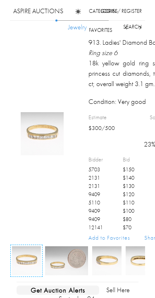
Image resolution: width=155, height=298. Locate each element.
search (132, 26)
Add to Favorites (109, 237)
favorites (100, 30)
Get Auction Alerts (58, 290)
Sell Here (118, 290)
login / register (121, 10)
